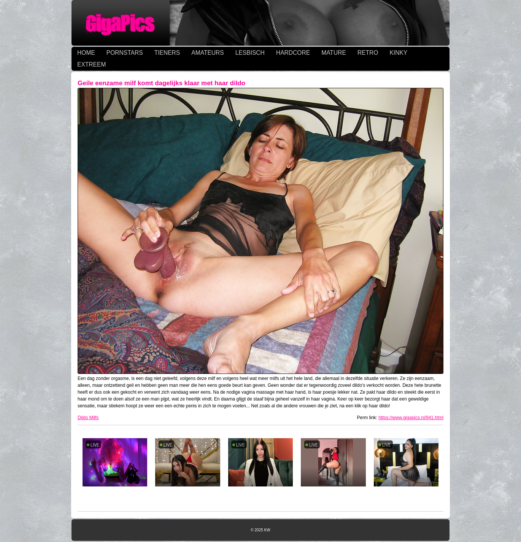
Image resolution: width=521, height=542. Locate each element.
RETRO (367, 52)
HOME (86, 52)
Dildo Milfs (88, 417)
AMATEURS (207, 52)
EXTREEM (91, 64)
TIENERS (167, 52)
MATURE (333, 52)
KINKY (398, 52)
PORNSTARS (124, 52)
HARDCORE (293, 52)
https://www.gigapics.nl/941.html (410, 417)
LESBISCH (250, 52)
